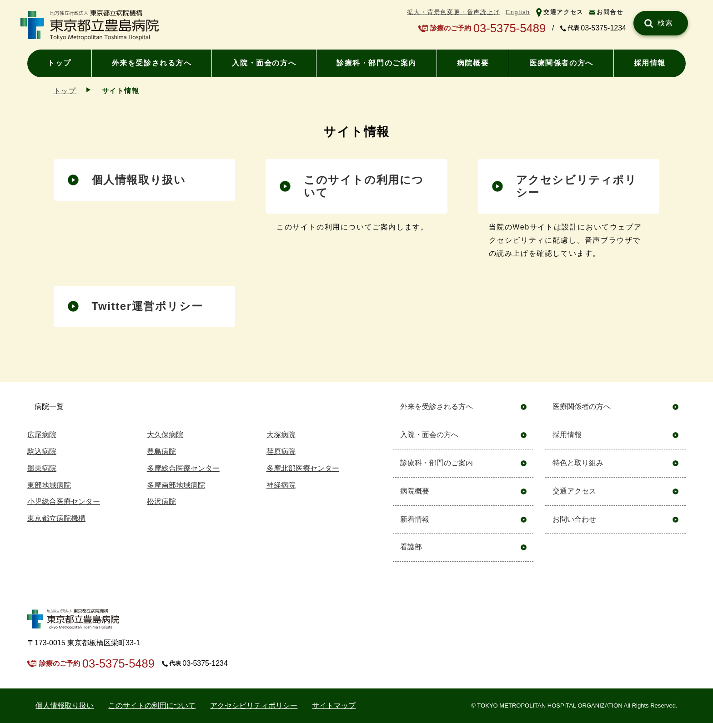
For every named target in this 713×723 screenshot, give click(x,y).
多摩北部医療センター (302, 468)
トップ (59, 63)
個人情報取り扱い (139, 180)
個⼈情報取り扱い (64, 705)
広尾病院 (41, 435)
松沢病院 (161, 501)
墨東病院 (41, 468)
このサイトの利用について (152, 705)
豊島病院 (161, 451)
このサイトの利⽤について (364, 186)
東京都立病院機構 (56, 518)
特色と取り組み (577, 463)
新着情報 (414, 519)
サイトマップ (334, 705)
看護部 (411, 547)
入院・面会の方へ (264, 63)
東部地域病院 (49, 485)
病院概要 (473, 63)
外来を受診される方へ (152, 63)
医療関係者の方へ (561, 63)
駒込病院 (41, 451)
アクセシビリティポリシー (576, 186)
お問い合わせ (574, 519)
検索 (665, 23)
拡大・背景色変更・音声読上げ (453, 12)
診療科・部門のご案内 (376, 63)
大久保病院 (165, 435)
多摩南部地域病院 (176, 485)
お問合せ (610, 12)
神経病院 (281, 485)
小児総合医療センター (63, 501)
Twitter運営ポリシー (147, 306)
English (518, 12)
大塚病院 (281, 435)
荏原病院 (281, 451)
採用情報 (650, 63)
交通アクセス (563, 12)
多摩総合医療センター (183, 468)
